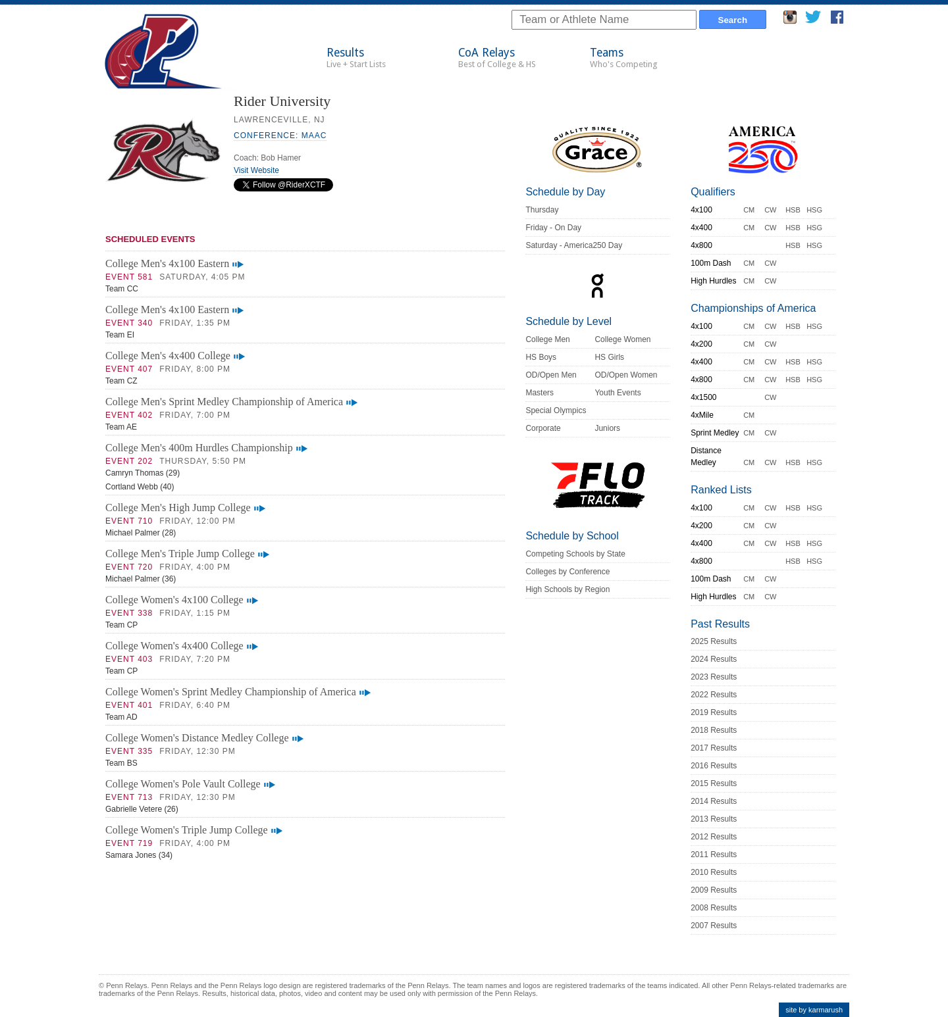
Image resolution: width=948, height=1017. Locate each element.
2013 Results (714, 819)
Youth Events (617, 392)
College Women (622, 339)
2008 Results (714, 907)
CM (748, 210)
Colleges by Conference (567, 571)
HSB (793, 210)
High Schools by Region (567, 589)
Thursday (541, 209)
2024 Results (714, 659)
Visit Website (256, 170)
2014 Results (714, 801)
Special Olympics (555, 410)
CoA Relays (497, 57)
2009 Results (714, 890)
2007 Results (714, 925)
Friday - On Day (553, 227)
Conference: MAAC (280, 135)
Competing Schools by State (575, 553)
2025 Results (714, 641)
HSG (814, 210)
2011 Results (714, 854)
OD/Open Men (550, 375)
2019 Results (714, 712)
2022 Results (714, 694)
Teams (624, 57)
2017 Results (714, 748)
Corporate (542, 428)
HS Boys (540, 357)
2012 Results (714, 836)
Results (356, 57)
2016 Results (714, 765)
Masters (539, 392)
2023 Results (714, 677)
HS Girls (609, 357)
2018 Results (714, 730)
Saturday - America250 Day (573, 245)
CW (770, 210)
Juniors (607, 428)
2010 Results (714, 872)
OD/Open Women (625, 375)
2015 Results (714, 783)
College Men (547, 339)
